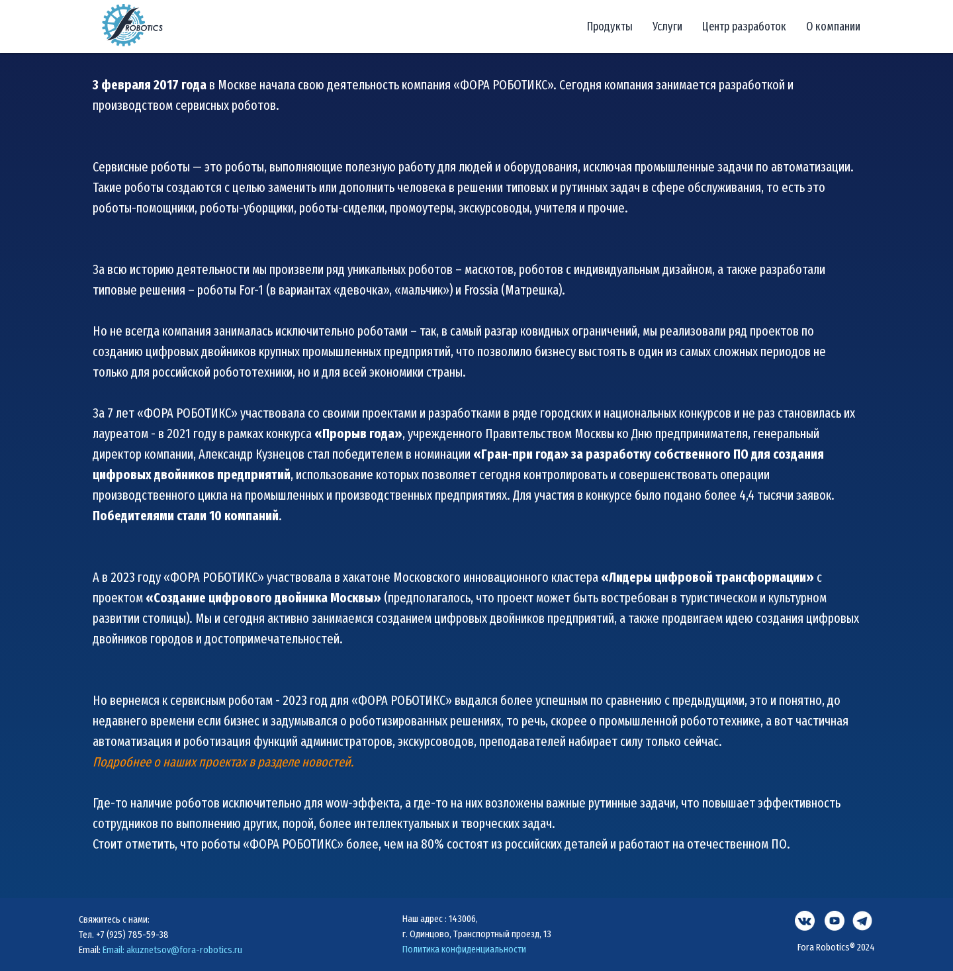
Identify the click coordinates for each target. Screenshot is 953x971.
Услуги (667, 26)
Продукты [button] (610, 26)
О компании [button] (833, 26)
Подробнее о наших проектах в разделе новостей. (223, 762)
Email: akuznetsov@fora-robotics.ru (172, 950)
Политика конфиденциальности (464, 949)
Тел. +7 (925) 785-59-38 (124, 935)
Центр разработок (744, 26)
